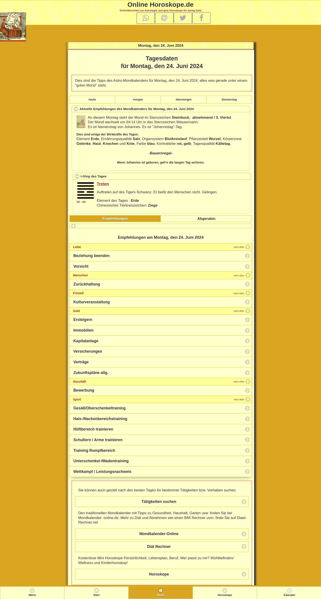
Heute (161, 595)
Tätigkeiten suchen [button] (158, 501)
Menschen (158, 275)
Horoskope (225, 595)
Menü (32, 595)
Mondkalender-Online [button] (158, 534)
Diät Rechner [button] (159, 546)
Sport (158, 399)
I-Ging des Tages (113, 176)
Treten (103, 184)
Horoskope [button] (159, 574)
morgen (138, 99)
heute (92, 99)
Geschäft (158, 381)
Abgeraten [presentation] (206, 219)
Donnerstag (229, 99)
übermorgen (184, 99)
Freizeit (158, 293)
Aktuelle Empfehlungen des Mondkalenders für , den (143, 109)
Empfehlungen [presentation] (115, 219)
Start (96, 595)
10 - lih (81, 202)
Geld (158, 311)
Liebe (158, 247)
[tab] (115, 218)
